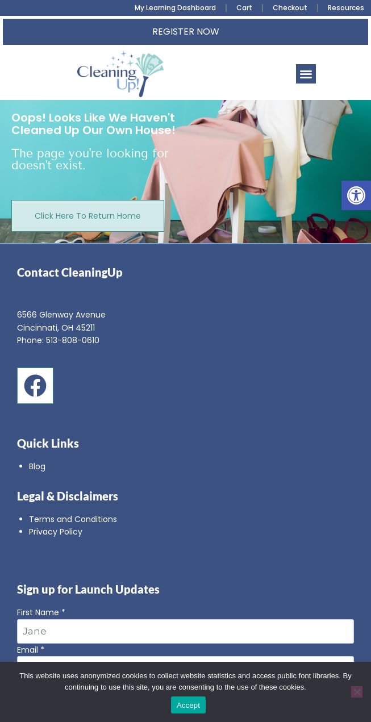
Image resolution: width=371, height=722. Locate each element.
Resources (346, 7)
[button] (356, 195)
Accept (188, 705)
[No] (356, 692)
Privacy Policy (55, 531)
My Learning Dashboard (175, 7)
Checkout (290, 7)
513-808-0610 (72, 340)
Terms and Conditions (73, 519)
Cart (244, 7)
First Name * (185, 625)
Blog (37, 466)
